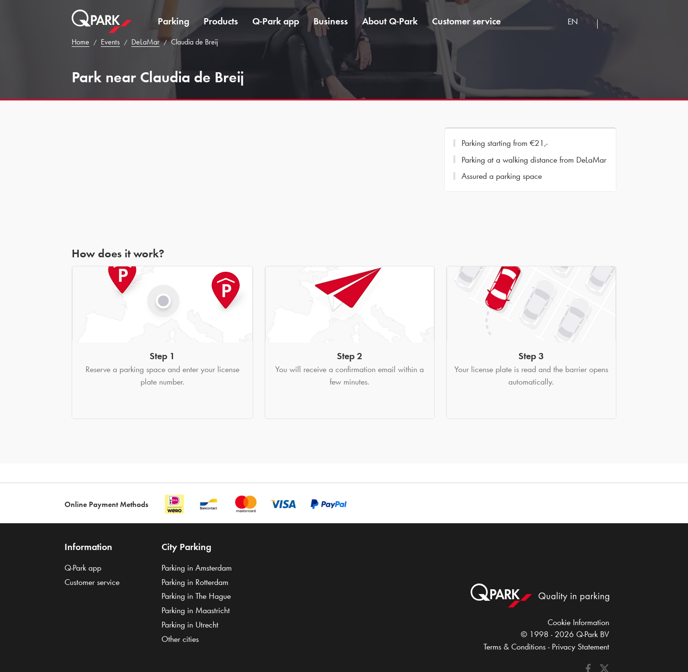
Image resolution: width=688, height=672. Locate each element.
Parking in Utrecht (189, 624)
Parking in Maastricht (195, 610)
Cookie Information (578, 622)
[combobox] (579, 22)
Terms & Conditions (515, 646)
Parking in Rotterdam (194, 582)
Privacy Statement (580, 646)
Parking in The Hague (196, 596)
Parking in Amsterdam (196, 567)
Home (80, 41)
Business (330, 21)
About (390, 21)
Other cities (180, 639)
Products (221, 21)
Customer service (466, 21)
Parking (173, 21)
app (275, 21)
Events (110, 41)
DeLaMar (145, 41)
